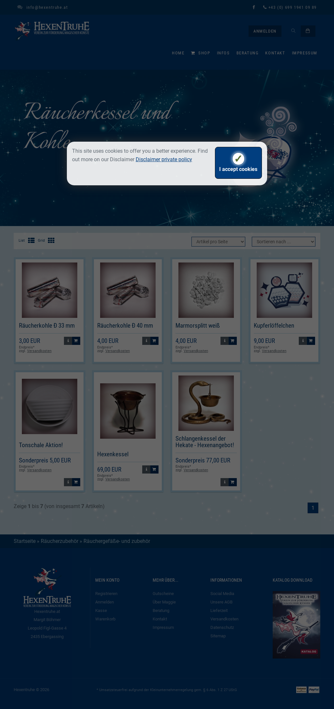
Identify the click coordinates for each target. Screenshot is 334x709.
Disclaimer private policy (164, 159)
